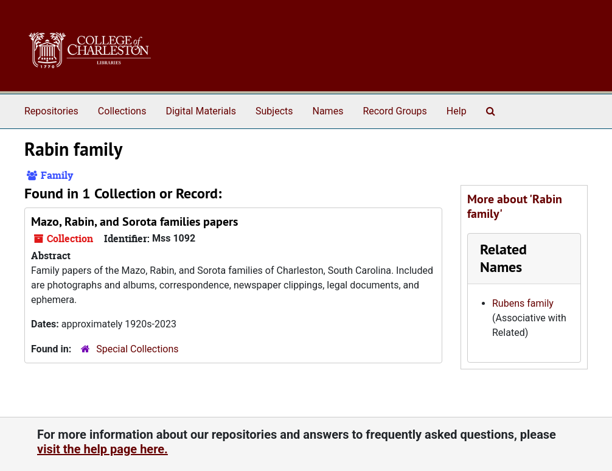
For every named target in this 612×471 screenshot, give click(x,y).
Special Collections (137, 349)
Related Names (503, 258)
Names (328, 111)
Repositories (51, 111)
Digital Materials (200, 111)
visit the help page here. (102, 449)
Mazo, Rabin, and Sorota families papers (134, 221)
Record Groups (394, 111)
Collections (122, 111)
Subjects (274, 111)
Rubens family (523, 303)
